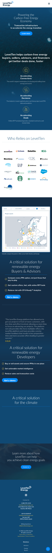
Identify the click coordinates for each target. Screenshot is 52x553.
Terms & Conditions (30, 536)
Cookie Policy (30, 534)
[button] (49, 4)
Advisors (26, 545)
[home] (8, 3)
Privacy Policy (22, 534)
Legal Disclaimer (21, 536)
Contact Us (26, 500)
